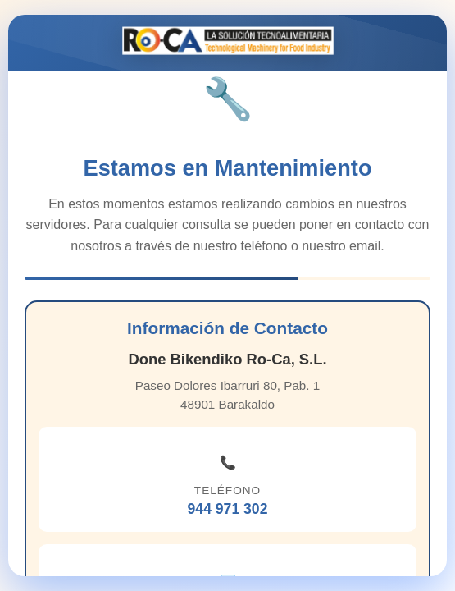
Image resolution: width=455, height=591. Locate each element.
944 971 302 (228, 509)
